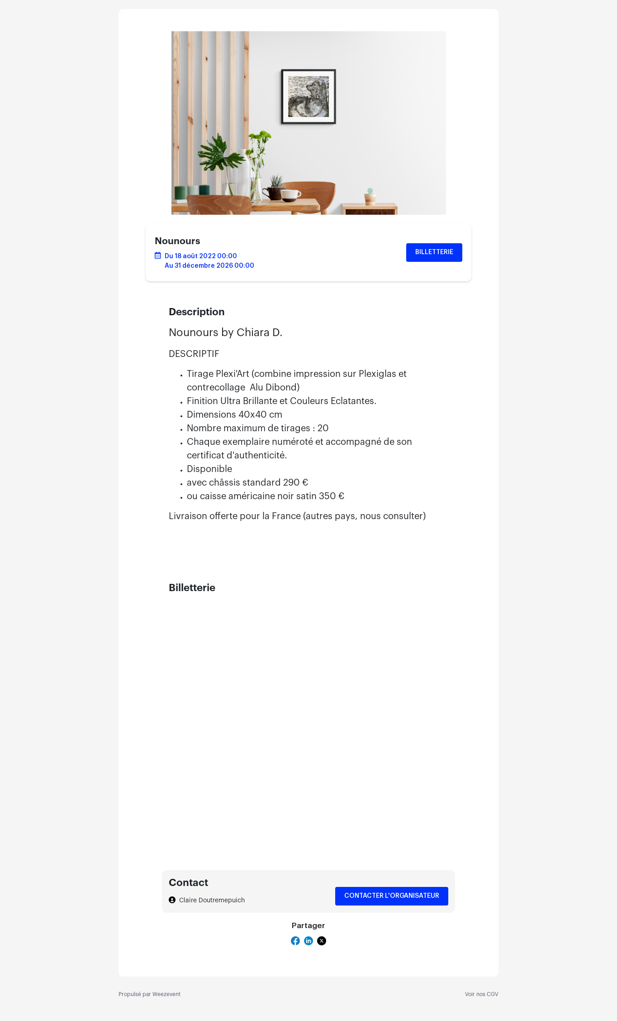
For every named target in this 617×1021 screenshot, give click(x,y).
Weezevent (166, 994)
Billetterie (434, 252)
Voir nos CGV (481, 994)
